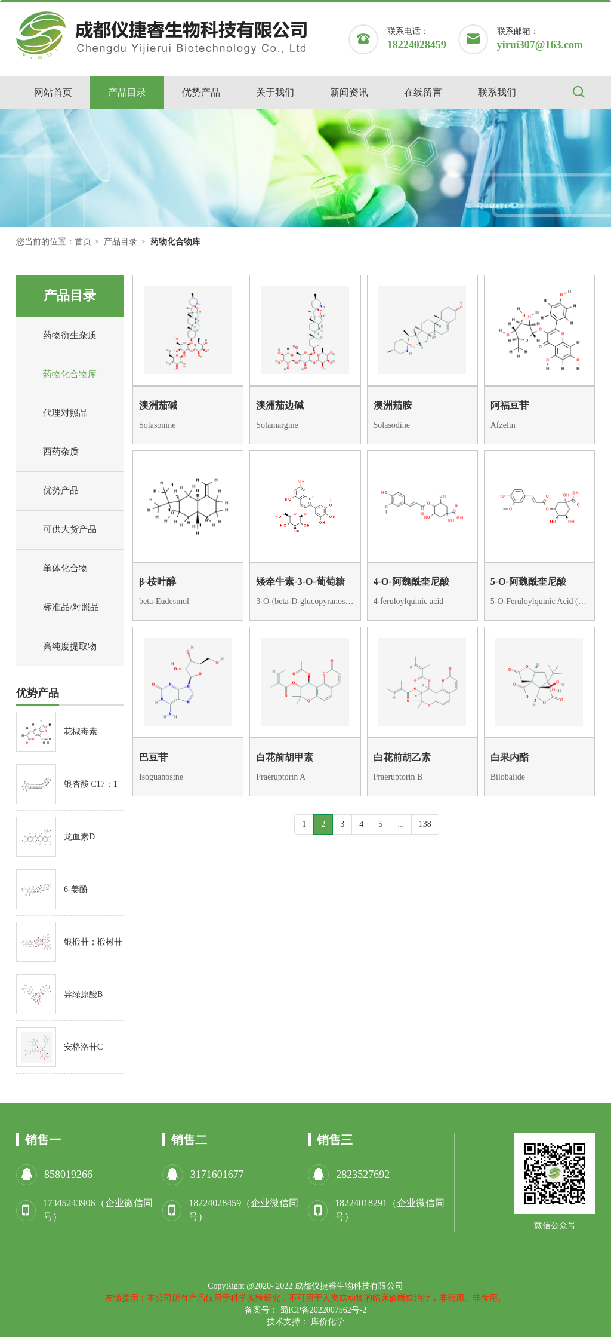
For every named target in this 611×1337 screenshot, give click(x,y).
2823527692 (363, 1174)
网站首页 (53, 92)
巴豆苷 (153, 757)
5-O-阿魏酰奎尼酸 (528, 581)
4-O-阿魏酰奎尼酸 (411, 581)
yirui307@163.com (540, 45)
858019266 (68, 1174)
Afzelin (503, 425)
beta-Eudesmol (164, 601)
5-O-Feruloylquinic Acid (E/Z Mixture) (539, 601)
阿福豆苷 (509, 405)
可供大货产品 (59, 530)
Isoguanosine (161, 776)
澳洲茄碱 (158, 405)
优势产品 (201, 92)
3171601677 (217, 1174)
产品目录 (127, 92)
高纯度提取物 (59, 647)
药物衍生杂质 (59, 336)
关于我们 (275, 92)
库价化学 (327, 1321)
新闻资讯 (349, 92)
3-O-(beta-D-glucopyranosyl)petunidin (305, 601)
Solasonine (157, 425)
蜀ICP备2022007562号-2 (323, 1309)
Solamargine (277, 425)
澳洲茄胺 (393, 405)
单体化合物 (55, 569)
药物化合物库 (59, 375)
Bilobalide (507, 776)
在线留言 (423, 92)
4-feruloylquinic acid (409, 601)
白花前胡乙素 (402, 757)
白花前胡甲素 (284, 757)
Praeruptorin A (281, 776)
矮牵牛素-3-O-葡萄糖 (300, 581)
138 (425, 824)
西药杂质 (50, 452)
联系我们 (497, 92)
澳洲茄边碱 (280, 405)
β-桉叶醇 (157, 581)
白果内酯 (509, 757)
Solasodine (392, 425)
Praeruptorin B (398, 776)
